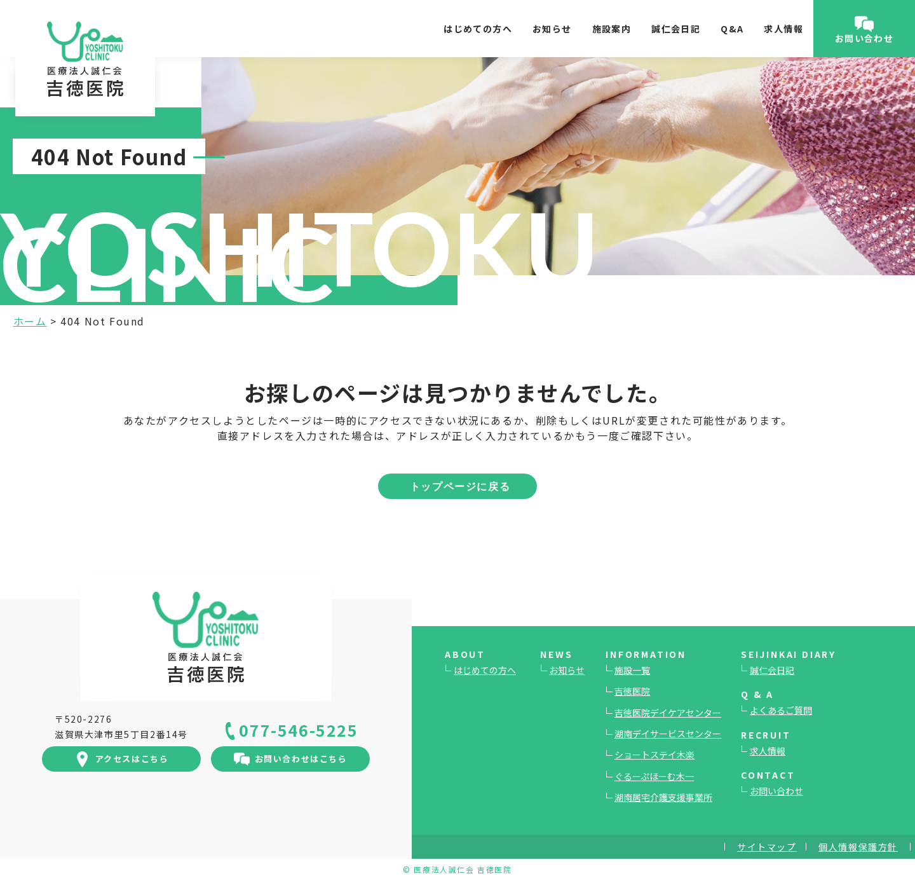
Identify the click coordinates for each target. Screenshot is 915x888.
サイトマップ (767, 846)
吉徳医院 (632, 691)
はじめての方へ (478, 28)
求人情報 (783, 28)
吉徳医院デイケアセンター (667, 712)
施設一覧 (632, 670)
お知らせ (552, 28)
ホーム (30, 321)
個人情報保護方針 (858, 846)
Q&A (732, 28)
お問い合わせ (776, 790)
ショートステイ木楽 (654, 754)
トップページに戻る (460, 486)
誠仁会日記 (675, 28)
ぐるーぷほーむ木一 (654, 776)
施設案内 (612, 28)
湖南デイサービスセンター (667, 733)
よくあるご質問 (781, 710)
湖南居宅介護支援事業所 (663, 797)
